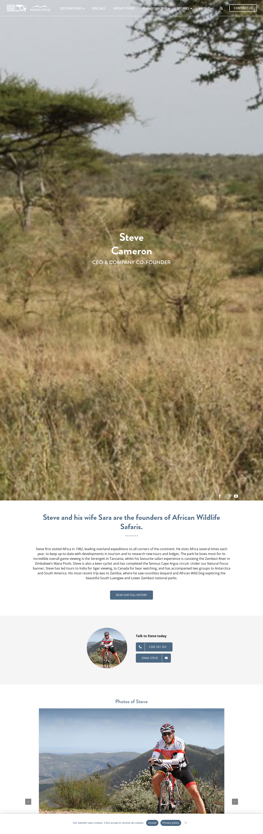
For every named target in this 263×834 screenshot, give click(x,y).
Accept (152, 822)
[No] (185, 822)
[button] (28, 802)
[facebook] (220, 496)
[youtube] (236, 496)
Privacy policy (170, 822)
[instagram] (228, 496)
